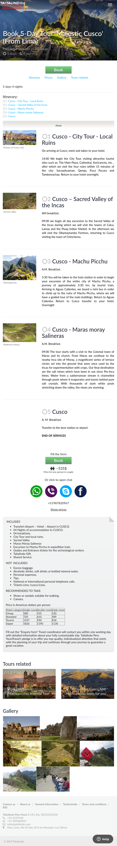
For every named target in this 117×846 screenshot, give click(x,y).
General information (47, 804)
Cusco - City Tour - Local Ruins (25, 101)
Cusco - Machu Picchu (21, 108)
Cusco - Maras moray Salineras (25, 112)
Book (58, 69)
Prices (48, 77)
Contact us (9, 804)
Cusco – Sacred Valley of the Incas (27, 104)
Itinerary (34, 77)
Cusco (11, 116)
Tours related (79, 77)
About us (25, 804)
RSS (5, 807)
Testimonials (70, 804)
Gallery (61, 77)
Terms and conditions (94, 804)
